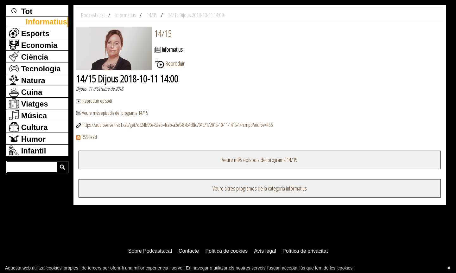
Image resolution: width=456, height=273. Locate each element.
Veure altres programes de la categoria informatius (259, 188)
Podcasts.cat (93, 15)
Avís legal (265, 251)
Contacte (189, 251)
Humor (27, 138)
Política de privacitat (305, 251)
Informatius (46, 21)
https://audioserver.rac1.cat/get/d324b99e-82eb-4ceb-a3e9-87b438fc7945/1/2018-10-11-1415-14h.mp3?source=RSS (174, 124)
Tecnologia (35, 68)
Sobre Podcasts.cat (150, 251)
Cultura (28, 127)
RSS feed (86, 136)
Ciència (28, 56)
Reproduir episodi (94, 100)
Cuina (25, 92)
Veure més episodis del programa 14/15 (112, 112)
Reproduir (170, 63)
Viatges (28, 103)
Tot (20, 11)
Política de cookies (227, 251)
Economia (33, 45)
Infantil (27, 150)
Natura (27, 80)
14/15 (163, 33)
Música (28, 115)
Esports (29, 33)
